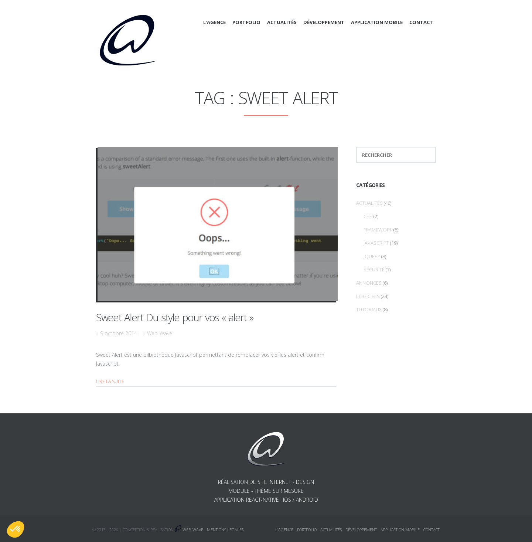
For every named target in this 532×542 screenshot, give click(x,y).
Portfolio (246, 22)
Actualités (282, 22)
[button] (15, 529)
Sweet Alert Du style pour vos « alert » (174, 317)
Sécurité (374, 269)
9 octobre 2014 (118, 333)
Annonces (369, 283)
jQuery (372, 256)
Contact (421, 22)
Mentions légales (225, 529)
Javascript (376, 243)
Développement (323, 22)
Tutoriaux (369, 309)
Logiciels (368, 296)
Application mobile (377, 22)
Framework (378, 229)
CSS (368, 216)
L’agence (214, 22)
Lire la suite (110, 381)
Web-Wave (159, 333)
